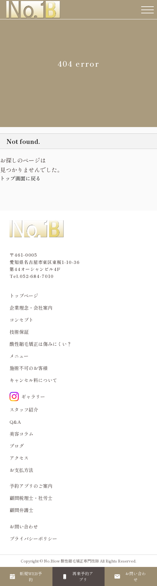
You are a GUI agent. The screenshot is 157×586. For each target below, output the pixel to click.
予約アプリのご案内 (31, 485)
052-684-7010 (37, 276)
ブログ (17, 445)
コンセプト (21, 319)
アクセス (19, 458)
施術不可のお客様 (29, 368)
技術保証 (19, 331)
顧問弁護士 (21, 510)
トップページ (24, 295)
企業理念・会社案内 (31, 307)
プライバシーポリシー (33, 538)
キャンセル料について (33, 380)
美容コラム (21, 433)
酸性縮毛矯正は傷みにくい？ (41, 343)
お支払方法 (21, 470)
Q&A (15, 421)
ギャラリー (27, 396)
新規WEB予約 (31, 576)
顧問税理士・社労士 (31, 498)
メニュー (19, 356)
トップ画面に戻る (20, 178)
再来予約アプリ (82, 576)
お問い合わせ (24, 526)
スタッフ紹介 (24, 409)
